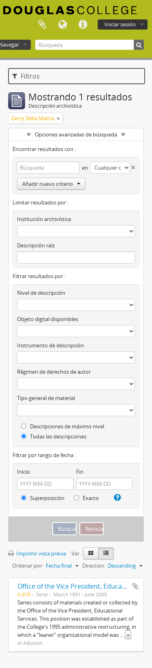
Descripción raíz (36, 245)
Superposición (42, 498)
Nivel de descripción (41, 292)
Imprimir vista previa (37, 553)
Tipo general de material (46, 398)
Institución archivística (44, 219)
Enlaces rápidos (83, 25)
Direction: (93, 565)
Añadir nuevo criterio (51, 183)
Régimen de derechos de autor (54, 371)
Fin (79, 471)
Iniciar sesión (120, 24)
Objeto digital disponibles (47, 319)
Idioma (62, 25)
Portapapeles (42, 25)
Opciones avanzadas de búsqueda (76, 134)
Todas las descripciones (53, 436)
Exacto (86, 498)
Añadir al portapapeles (135, 586)
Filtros (26, 76)
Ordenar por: (27, 565)
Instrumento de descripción (50, 345)
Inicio (23, 471)
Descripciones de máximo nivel (62, 426)
